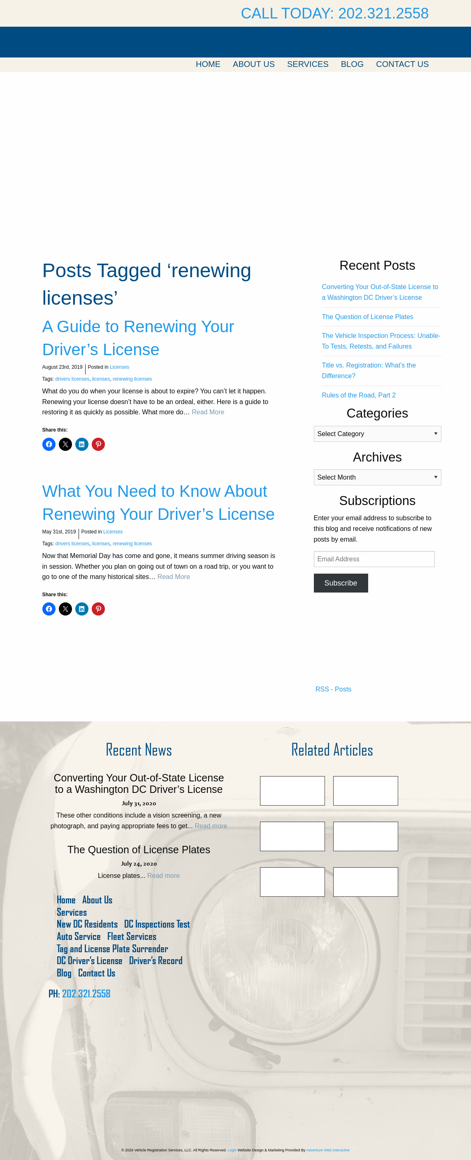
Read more (211, 825)
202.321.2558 (86, 994)
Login (232, 1150)
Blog (352, 64)
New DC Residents (87, 924)
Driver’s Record (156, 961)
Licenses (119, 367)
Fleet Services (131, 936)
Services (308, 64)
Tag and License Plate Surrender (112, 949)
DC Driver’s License (90, 961)
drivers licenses (73, 379)
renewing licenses (132, 379)
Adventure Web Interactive (328, 1150)
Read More (208, 412)
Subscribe (340, 583)
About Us (254, 64)
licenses (101, 379)
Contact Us (402, 64)
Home (208, 64)
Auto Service (79, 936)
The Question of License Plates (367, 316)
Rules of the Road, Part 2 (359, 395)
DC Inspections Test (157, 924)
